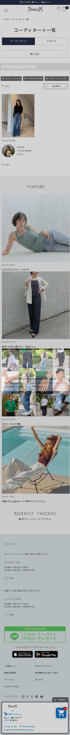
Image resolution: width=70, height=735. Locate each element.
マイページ (9, 680)
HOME (6, 20)
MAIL (11, 578)
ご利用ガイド (10, 666)
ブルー (21, 67)
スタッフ (51, 41)
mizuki (20, 147)
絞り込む (35, 54)
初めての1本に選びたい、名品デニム (35, 2)
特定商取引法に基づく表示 (46, 673)
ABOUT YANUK (11, 687)
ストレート (8, 67)
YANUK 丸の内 (24, 151)
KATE (31, 67)
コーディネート (18, 41)
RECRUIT (39, 680)
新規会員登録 (10, 673)
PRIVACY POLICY (43, 666)
